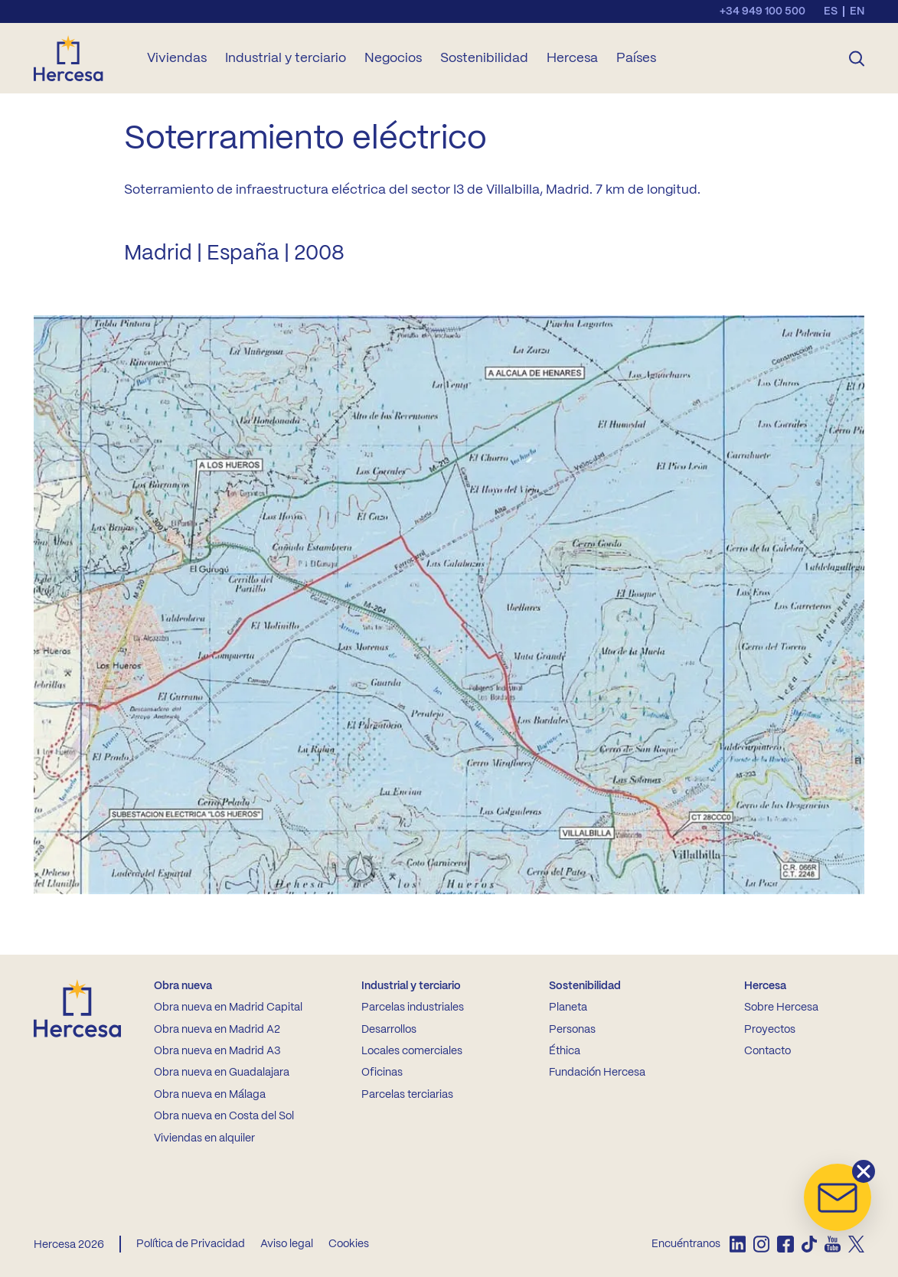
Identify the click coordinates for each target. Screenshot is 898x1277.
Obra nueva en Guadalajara (221, 1072)
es (831, 11)
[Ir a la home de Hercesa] (81, 58)
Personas (572, 1029)
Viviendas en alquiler (204, 1138)
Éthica (564, 1051)
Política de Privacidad (190, 1244)
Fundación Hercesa (597, 1072)
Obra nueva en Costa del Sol (224, 1116)
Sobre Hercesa (781, 1007)
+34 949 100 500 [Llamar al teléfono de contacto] (762, 11)
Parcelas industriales (412, 1007)
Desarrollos (388, 1029)
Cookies (348, 1244)
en (857, 11)
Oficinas (382, 1072)
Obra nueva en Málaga (210, 1094)
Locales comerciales (411, 1051)
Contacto (767, 1051)
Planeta (568, 1007)
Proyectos (769, 1029)
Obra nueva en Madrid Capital (228, 1007)
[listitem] (738, 1244)
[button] (837, 1197)
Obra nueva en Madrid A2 (217, 1029)
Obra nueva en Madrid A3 (217, 1051)
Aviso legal (286, 1244)
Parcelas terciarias (407, 1094)
